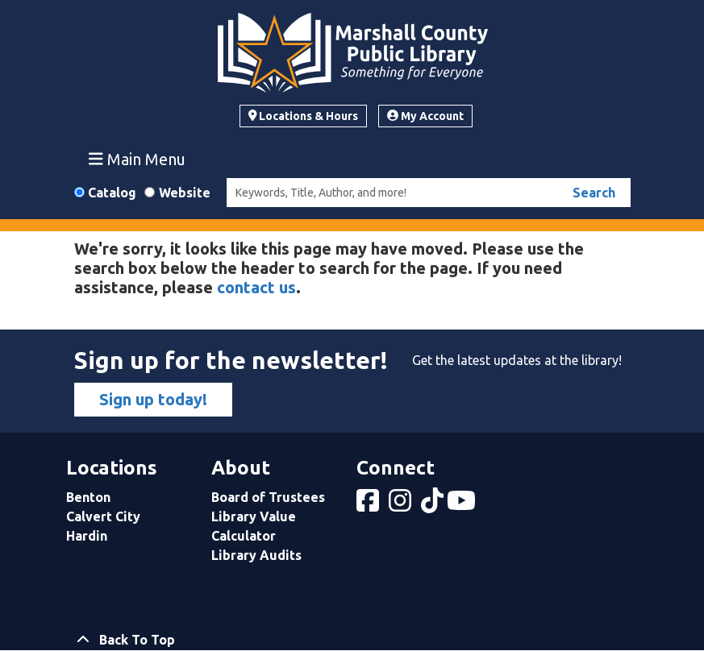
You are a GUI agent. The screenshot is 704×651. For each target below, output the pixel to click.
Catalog (112, 192)
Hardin (86, 536)
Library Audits (256, 555)
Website (184, 192)
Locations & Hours (303, 116)
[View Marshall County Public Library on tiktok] (434, 505)
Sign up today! (153, 399)
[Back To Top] (352, 639)
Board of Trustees (268, 497)
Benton (88, 497)
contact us (256, 287)
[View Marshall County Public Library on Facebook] (369, 505)
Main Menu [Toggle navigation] (137, 158)
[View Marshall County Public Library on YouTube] (463, 505)
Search (594, 192)
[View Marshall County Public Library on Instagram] (401, 505)
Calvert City (103, 516)
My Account (425, 116)
